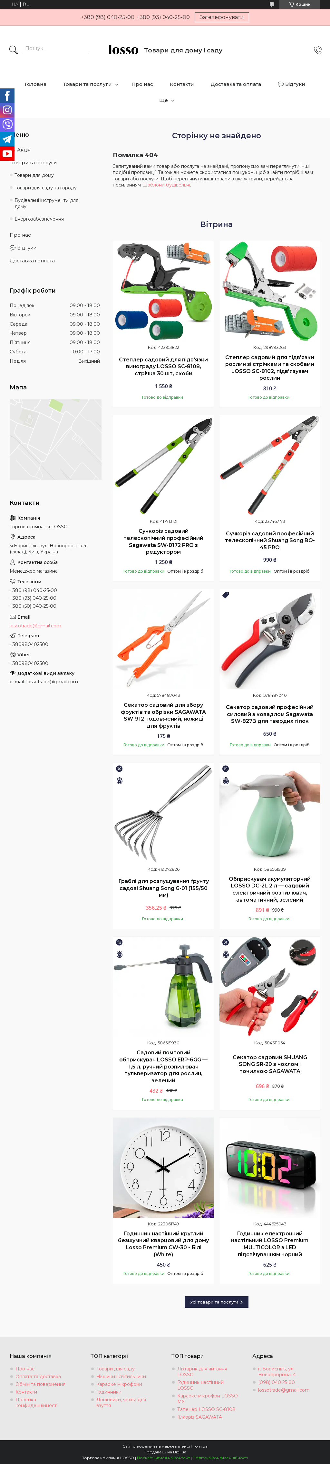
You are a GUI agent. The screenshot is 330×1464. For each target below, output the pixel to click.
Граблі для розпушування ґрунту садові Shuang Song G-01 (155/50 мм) (163, 888)
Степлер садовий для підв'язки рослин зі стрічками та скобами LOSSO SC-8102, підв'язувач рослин (269, 367)
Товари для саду (115, 1369)
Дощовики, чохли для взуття (121, 1402)
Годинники (108, 1392)
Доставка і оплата (32, 261)
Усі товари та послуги (214, 1302)
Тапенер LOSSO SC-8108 (206, 1409)
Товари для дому (34, 175)
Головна (35, 84)
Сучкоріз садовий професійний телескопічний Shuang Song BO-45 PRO (270, 540)
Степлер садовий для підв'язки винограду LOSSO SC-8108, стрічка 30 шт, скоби (163, 367)
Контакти (182, 84)
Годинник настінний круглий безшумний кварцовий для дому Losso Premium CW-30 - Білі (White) (163, 1244)
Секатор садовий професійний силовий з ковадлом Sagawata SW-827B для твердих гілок (270, 714)
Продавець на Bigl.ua (165, 1452)
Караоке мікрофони (119, 1384)
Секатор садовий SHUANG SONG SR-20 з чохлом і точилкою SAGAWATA (270, 1064)
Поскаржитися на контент (163, 1457)
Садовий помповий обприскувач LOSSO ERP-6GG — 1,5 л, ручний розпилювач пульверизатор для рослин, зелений (163, 1066)
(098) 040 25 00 (276, 1382)
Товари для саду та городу (46, 188)
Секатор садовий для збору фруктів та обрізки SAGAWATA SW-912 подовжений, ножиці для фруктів (163, 715)
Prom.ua (199, 1446)
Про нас (142, 84)
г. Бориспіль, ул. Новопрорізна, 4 (277, 1372)
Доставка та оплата (236, 84)
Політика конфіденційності (220, 1457)
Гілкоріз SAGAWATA (199, 1417)
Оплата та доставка (38, 1376)
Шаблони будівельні (166, 185)
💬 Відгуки (291, 84)
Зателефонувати (222, 17)
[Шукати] (13, 50)
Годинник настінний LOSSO (200, 1385)
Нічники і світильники (121, 1376)
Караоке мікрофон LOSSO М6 (207, 1399)
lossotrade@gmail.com (35, 626)
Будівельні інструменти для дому (46, 203)
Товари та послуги (87, 84)
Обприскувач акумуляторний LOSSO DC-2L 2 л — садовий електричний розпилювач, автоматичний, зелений (270, 889)
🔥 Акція (20, 150)
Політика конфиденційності (36, 1402)
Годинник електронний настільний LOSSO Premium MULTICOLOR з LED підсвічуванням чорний (269, 1244)
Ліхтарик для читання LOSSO (202, 1372)
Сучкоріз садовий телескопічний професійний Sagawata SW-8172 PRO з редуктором (163, 541)
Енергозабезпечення (39, 219)
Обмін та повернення (40, 1384)
